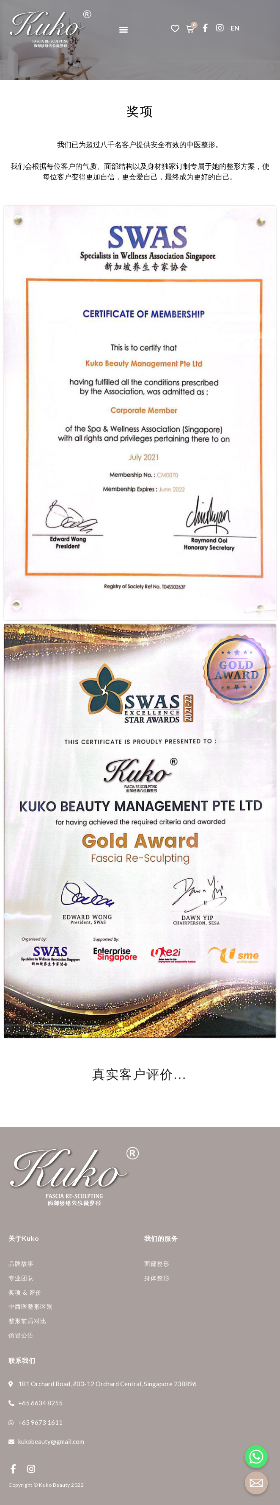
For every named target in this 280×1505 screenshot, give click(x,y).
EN (235, 28)
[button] (123, 29)
